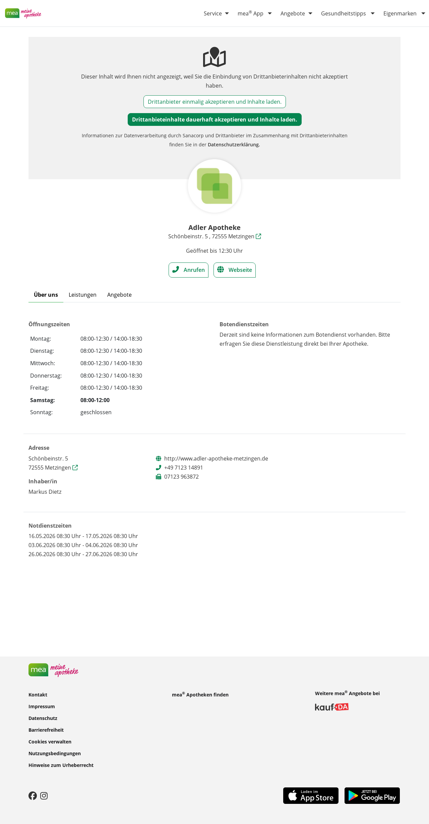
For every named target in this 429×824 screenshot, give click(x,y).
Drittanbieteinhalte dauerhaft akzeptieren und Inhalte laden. (214, 119)
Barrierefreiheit (46, 729)
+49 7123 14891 (183, 467)
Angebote (293, 13)
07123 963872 (181, 476)
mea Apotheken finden (200, 694)
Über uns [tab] (46, 294)
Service (213, 13)
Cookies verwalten (49, 741)
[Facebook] (32, 795)
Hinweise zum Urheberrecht (61, 765)
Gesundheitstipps (343, 13)
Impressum (41, 706)
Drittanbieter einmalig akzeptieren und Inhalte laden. (215, 101)
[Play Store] (372, 795)
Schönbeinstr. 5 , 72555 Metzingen (214, 236)
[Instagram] (44, 795)
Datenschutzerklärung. (234, 144)
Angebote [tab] (119, 294)
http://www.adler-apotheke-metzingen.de (216, 458)
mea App (250, 13)
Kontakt (37, 694)
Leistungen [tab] (83, 294)
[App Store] (311, 795)
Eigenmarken (400, 13)
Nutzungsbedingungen (54, 753)
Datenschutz (42, 718)
